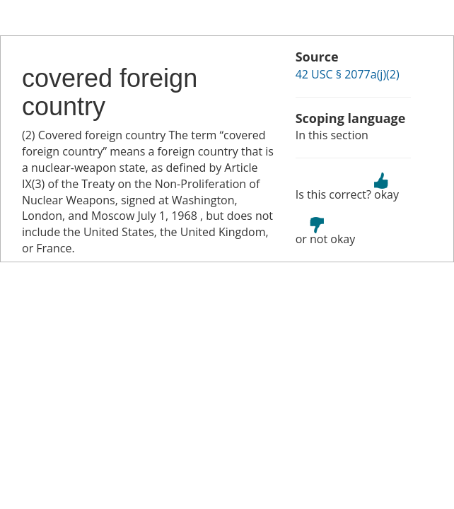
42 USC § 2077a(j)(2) (348, 74)
